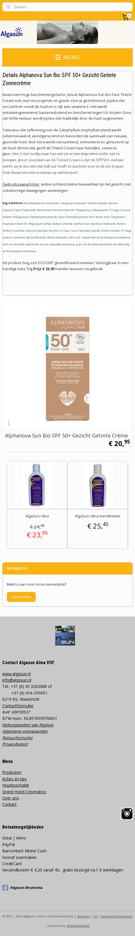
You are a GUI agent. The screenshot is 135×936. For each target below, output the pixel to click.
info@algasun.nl (16, 680)
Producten (11, 772)
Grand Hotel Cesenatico (24, 791)
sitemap (83, 916)
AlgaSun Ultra (37, 516)
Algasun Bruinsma (22, 887)
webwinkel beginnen (117, 916)
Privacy (9, 744)
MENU (67, 57)
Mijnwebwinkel (78, 925)
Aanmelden (21, 596)
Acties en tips (14, 779)
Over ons (10, 798)
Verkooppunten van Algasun (28, 725)
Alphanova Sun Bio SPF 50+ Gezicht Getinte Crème (66, 435)
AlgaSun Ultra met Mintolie (97, 516)
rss (95, 916)
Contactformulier (18, 705)
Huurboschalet (15, 785)
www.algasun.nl (16, 673)
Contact (9, 804)
